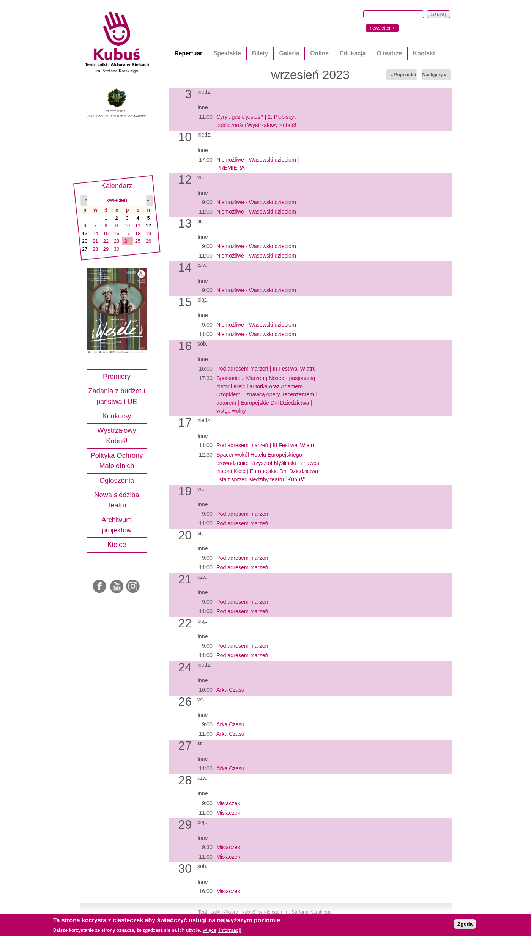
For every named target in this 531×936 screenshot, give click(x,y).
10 (127, 225)
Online (319, 53)
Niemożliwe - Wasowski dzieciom (256, 202)
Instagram (133, 586)
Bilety (260, 53)
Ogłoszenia (116, 480)
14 (95, 233)
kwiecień (116, 200)
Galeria (289, 53)
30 (116, 249)
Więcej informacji (222, 930)
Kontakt (424, 53)
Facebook (100, 586)
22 (106, 241)
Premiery (117, 376)
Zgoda (465, 924)
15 (106, 233)
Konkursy (116, 416)
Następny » (434, 74)
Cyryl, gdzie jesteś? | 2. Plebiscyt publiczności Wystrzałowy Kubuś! (256, 121)
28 (95, 249)
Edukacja (353, 53)
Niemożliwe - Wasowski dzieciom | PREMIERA (257, 164)
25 (137, 241)
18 (137, 233)
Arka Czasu (230, 690)
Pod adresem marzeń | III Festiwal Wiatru (266, 369)
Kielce (116, 544)
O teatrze (389, 53)
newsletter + (382, 28)
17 (127, 233)
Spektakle (227, 53)
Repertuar (189, 53)
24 (127, 241)
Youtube (116, 586)
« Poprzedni (403, 74)
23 (116, 241)
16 (116, 233)
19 (148, 233)
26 (148, 241)
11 (137, 225)
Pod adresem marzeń (242, 514)
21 (95, 241)
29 (106, 249)
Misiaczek (228, 803)
